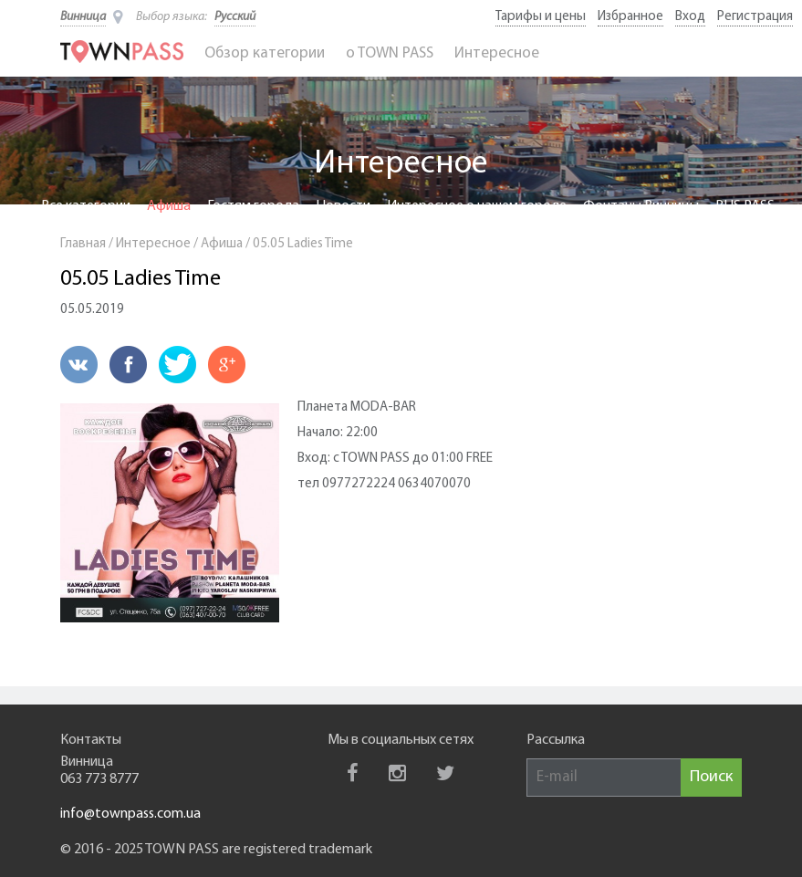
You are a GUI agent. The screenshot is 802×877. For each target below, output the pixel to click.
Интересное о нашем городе (477, 206)
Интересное (496, 53)
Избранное (630, 17)
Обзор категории (264, 53)
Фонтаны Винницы (641, 206)
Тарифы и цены (540, 17)
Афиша (169, 206)
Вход (690, 17)
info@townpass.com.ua (130, 814)
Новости (343, 206)
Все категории (85, 206)
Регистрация (755, 17)
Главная (83, 244)
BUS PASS (745, 206)
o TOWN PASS (389, 53)
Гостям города (253, 206)
